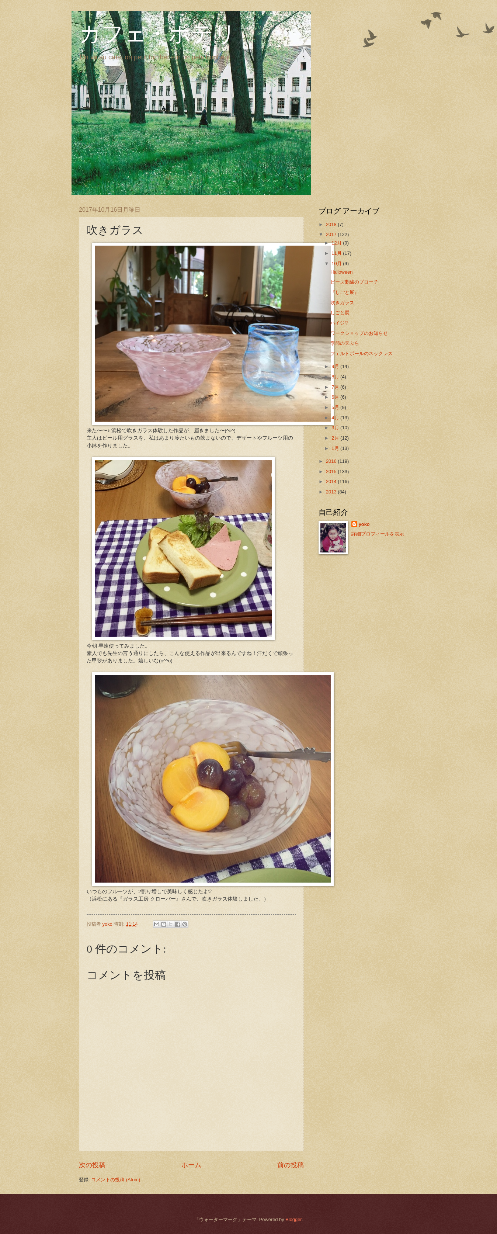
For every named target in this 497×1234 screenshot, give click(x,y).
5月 (335, 407)
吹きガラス (342, 302)
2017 (332, 234)
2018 (332, 224)
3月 (335, 427)
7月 (335, 387)
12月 (337, 243)
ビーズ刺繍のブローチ (354, 282)
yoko (364, 524)
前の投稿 (290, 1165)
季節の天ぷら (344, 343)
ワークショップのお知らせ (359, 333)
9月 (335, 366)
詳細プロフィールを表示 (377, 534)
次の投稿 (92, 1165)
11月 (337, 253)
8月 (335, 376)
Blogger (293, 1219)
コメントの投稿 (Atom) (115, 1179)
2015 (332, 471)
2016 (332, 461)
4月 (335, 417)
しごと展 (340, 312)
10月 (337, 263)
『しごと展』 (344, 292)
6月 (335, 397)
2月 (335, 438)
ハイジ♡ (339, 323)
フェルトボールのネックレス (361, 353)
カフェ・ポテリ (157, 34)
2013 (332, 492)
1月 (335, 448)
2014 (332, 481)
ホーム (191, 1165)
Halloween (341, 272)
